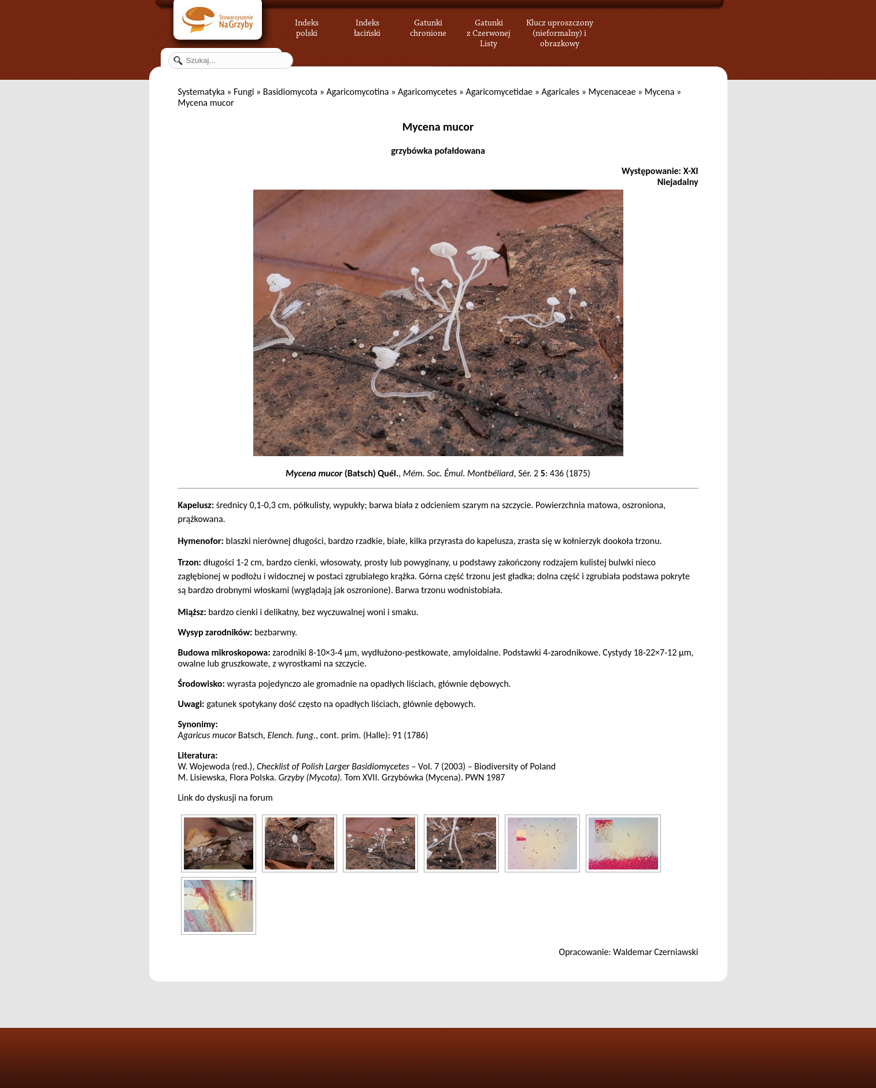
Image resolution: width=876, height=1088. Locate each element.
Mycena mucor (438, 127)
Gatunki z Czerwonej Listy (489, 26)
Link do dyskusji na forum (225, 797)
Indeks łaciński (367, 26)
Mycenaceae (612, 91)
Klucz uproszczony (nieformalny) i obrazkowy (559, 32)
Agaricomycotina (357, 91)
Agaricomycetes (427, 91)
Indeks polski (307, 26)
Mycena (660, 91)
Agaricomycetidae (499, 91)
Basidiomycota (290, 91)
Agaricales (560, 91)
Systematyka (201, 91)
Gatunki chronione (428, 26)
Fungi (244, 91)
